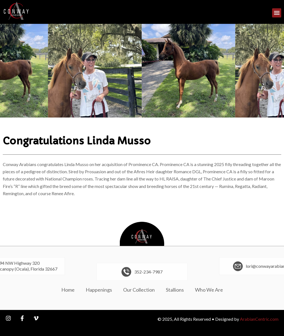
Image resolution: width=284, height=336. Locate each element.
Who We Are (209, 290)
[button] (276, 13)
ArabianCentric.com (259, 319)
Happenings (99, 290)
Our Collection (139, 290)
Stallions (175, 290)
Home (68, 290)
